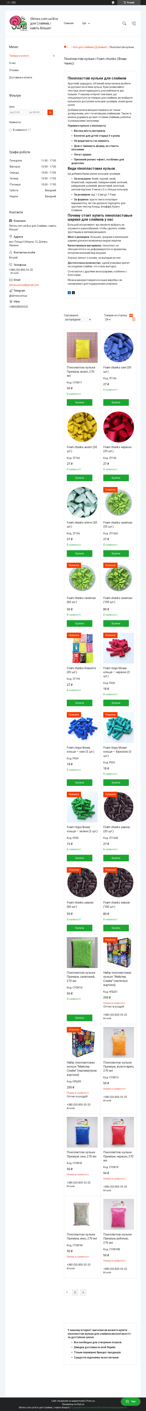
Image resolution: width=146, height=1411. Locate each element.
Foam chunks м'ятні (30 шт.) (82, 524)
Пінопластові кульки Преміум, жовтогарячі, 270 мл (118, 1066)
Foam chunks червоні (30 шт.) (117, 449)
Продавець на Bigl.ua (73, 1404)
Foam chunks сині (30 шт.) (117, 369)
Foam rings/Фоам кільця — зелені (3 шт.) (82, 829)
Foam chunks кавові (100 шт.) (116, 904)
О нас (12, 63)
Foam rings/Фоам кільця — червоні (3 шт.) (116, 672)
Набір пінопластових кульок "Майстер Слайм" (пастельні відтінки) (117, 979)
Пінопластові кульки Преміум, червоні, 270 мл (118, 1156)
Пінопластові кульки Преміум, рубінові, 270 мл (117, 1238)
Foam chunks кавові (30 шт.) (116, 829)
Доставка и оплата (20, 77)
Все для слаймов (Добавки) (90, 47)
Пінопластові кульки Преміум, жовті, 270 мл (81, 371)
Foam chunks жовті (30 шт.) (82, 449)
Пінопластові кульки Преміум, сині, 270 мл (81, 1154)
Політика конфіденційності (113, 1407)
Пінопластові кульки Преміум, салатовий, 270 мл (81, 977)
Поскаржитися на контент (84, 1407)
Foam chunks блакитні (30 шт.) (81, 670)
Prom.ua (90, 1401)
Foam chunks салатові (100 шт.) (117, 600)
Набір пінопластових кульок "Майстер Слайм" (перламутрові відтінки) (82, 1069)
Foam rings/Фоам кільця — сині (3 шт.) (80, 749)
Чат (131, 1401)
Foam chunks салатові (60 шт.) (81, 600)
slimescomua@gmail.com (24, 285)
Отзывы (14, 70)
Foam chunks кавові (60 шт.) (80, 904)
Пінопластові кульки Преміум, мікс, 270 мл (82, 1236)
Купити (79, 402)
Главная (69, 23)
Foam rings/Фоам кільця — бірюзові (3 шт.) (117, 752)
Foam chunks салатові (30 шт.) (117, 524)
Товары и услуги (19, 55)
